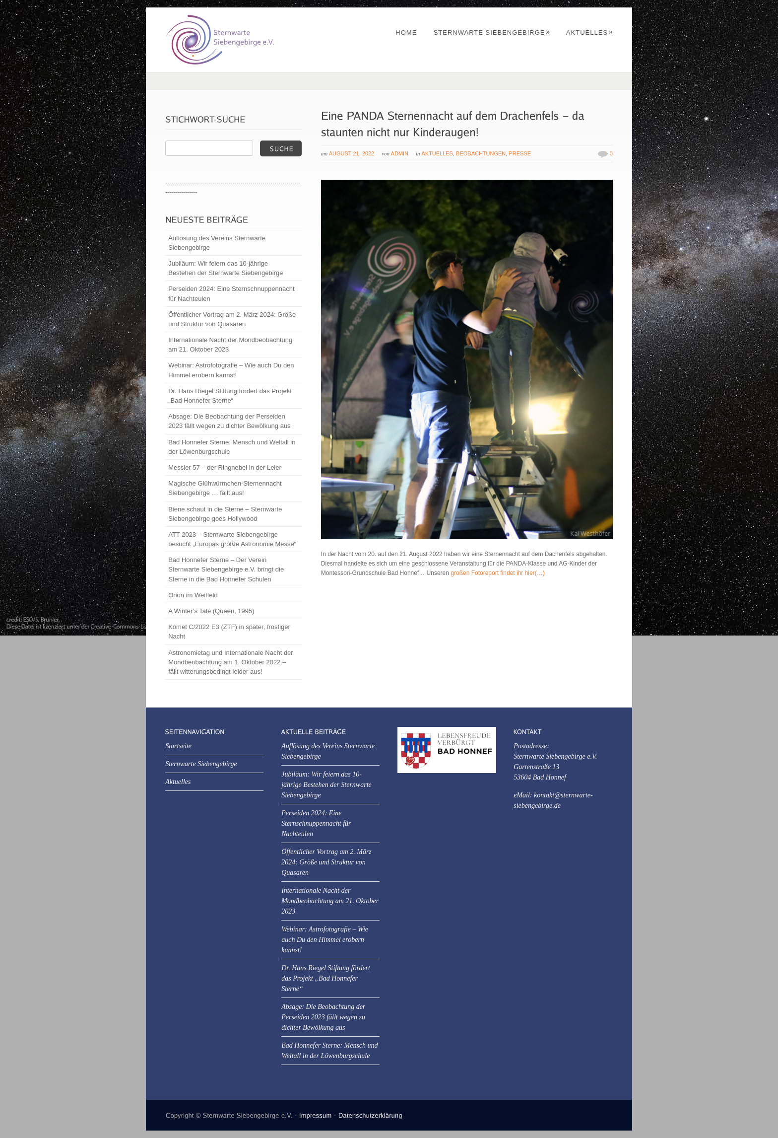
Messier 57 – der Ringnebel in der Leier (224, 467)
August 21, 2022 (352, 153)
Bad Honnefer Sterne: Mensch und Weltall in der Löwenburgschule (231, 446)
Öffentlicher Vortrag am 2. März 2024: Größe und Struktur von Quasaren (232, 319)
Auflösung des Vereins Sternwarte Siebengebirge (216, 242)
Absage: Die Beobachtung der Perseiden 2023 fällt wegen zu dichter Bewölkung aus (229, 421)
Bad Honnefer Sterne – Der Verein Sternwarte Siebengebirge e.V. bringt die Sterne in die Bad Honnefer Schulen (226, 569)
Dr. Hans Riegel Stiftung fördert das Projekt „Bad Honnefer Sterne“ (230, 395)
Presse (520, 153)
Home (406, 32)
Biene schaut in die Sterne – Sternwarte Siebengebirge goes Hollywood (225, 513)
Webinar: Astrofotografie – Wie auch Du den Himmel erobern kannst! (231, 369)
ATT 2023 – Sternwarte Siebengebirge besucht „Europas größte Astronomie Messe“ (232, 539)
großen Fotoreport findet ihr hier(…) (497, 572)
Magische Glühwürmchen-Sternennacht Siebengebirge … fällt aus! (224, 488)
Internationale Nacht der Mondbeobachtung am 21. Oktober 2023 (230, 344)
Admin (399, 153)
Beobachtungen (481, 153)
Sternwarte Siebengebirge (492, 32)
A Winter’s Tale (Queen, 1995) (211, 611)
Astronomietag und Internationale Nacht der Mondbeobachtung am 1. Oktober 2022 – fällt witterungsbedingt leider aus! (230, 662)
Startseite (178, 746)
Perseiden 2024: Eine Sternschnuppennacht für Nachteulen (231, 293)
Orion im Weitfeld (192, 595)
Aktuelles (589, 32)
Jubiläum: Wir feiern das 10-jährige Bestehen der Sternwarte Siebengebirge (225, 268)
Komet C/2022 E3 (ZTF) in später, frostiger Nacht (229, 631)
